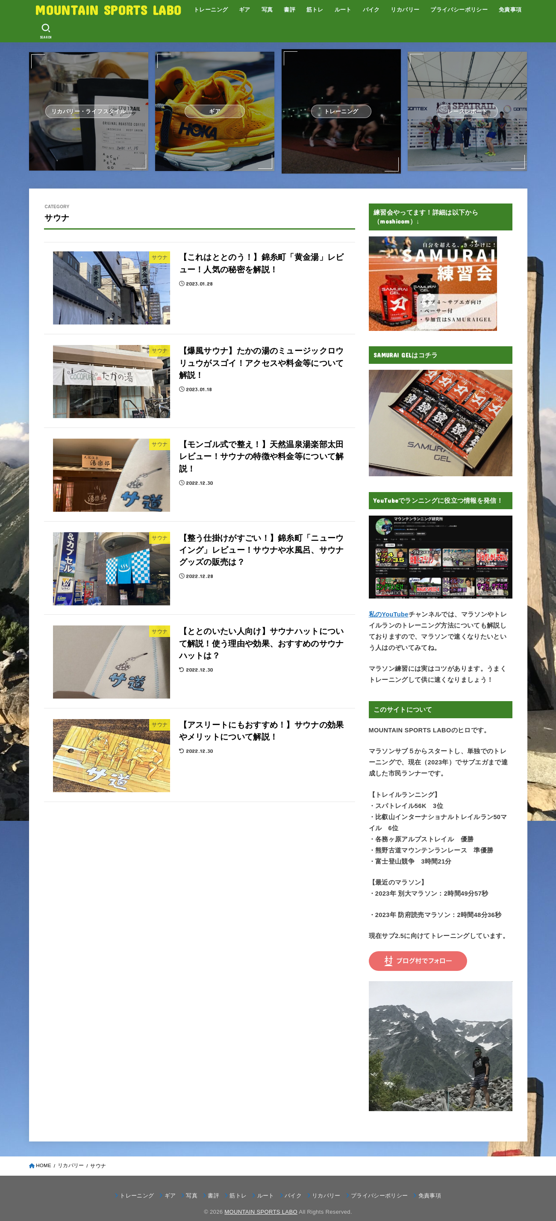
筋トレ (315, 9)
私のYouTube (389, 614)
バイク (371, 9)
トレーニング (211, 9)
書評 (289, 9)
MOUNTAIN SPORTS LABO (108, 10)
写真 (267, 9)
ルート (343, 9)
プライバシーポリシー (459, 9)
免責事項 (510, 9)
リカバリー (405, 9)
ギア (244, 9)
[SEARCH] (45, 31)
